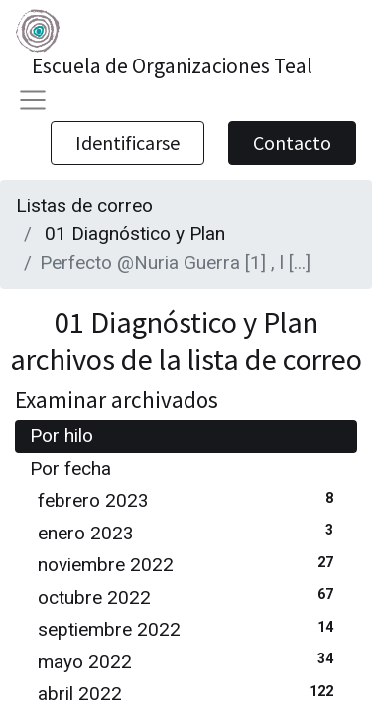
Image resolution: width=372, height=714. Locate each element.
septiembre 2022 (190, 628)
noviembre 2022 (190, 563)
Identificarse (127, 142)
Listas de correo (84, 205)
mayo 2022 (190, 661)
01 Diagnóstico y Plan (135, 233)
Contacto (292, 142)
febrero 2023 (190, 499)
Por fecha (70, 468)
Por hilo (61, 435)
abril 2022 (190, 692)
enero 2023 (190, 532)
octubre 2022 (190, 596)
